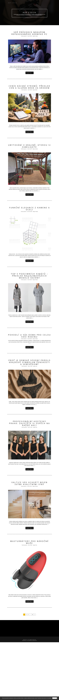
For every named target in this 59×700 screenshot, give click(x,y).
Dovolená (36, 486)
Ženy (36, 366)
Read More (29, 73)
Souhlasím (54, 698)
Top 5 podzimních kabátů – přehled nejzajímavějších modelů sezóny (29, 276)
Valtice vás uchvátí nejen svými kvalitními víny (29, 483)
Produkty (36, 211)
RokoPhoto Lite (25, 640)
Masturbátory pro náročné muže (29, 542)
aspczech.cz (25, 211)
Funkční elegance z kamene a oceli (29, 208)
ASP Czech (29, 12)
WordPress (35, 640)
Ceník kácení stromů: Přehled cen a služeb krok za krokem (29, 87)
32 (32, 614)
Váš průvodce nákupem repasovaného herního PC (29, 33)
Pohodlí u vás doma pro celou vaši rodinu (29, 336)
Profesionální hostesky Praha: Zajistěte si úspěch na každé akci (29, 423)
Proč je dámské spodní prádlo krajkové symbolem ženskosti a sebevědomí (30, 362)
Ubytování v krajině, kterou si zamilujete (29, 146)
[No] (57, 698)
